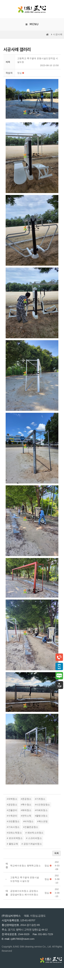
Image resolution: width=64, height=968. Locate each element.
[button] (19, 73)
